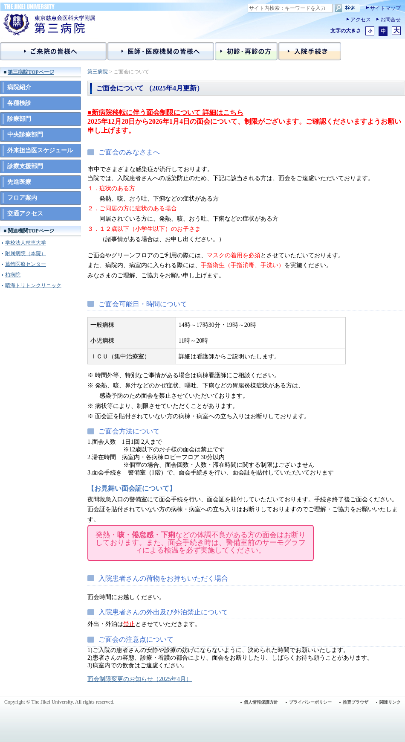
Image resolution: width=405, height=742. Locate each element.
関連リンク (390, 702)
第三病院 (97, 72)
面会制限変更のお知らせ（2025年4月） (139, 679)
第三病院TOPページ (31, 72)
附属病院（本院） (25, 253)
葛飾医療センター (25, 264)
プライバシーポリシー (310, 702)
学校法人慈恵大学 (25, 243)
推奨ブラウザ (355, 702)
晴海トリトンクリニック (33, 285)
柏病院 (12, 275)
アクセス (360, 20)
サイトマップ (385, 8)
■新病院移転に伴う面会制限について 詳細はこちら (165, 112)
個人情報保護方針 (261, 702)
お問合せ (390, 20)
